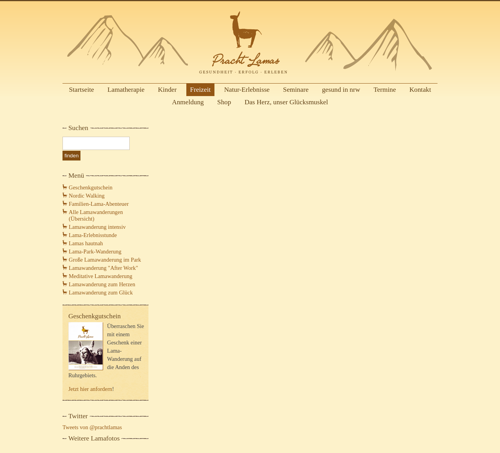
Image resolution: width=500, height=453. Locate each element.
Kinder (167, 89)
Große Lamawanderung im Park (105, 260)
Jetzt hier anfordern (90, 389)
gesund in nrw (341, 89)
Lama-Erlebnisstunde (93, 235)
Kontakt (420, 89)
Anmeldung (188, 102)
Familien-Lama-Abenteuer (99, 204)
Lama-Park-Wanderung (95, 251)
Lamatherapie (126, 89)
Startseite (81, 89)
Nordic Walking (87, 196)
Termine (384, 89)
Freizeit (200, 89)
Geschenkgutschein (90, 187)
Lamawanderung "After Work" (103, 268)
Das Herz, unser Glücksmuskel (286, 102)
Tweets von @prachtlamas (92, 427)
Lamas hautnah (86, 243)
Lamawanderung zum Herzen (102, 284)
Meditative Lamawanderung (100, 276)
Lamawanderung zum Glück (101, 292)
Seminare (296, 89)
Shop (224, 102)
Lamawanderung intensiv (97, 227)
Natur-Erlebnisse (247, 89)
